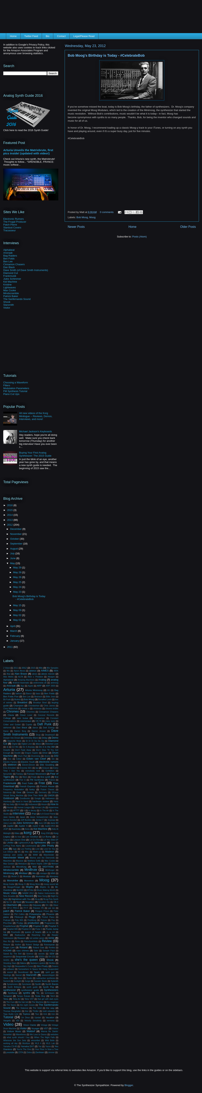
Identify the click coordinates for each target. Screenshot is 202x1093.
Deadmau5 (50, 735)
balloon (19, 693)
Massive (19, 861)
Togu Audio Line (10, 1014)
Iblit (7, 810)
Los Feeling (26, 849)
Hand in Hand (22, 801)
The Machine (37, 1002)
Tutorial (8, 1017)
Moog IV (22, 884)
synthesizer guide (30, 990)
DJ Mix (15, 747)
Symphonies (12, 984)
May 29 (17, 567)
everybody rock (32, 771)
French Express (27, 786)
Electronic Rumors (13, 218)
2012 (10, 524)
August (14, 548)
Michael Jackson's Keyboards (35, 431)
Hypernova (53, 807)
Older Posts (188, 226)
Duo (9, 759)
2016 (10, 505)
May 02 (17, 615)
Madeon (49, 851)
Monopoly (54, 876)
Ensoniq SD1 (26, 768)
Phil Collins (19, 914)
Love (37, 849)
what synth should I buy (18, 1037)
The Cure (10, 1002)
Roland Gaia (38, 948)
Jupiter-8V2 (50, 826)
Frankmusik (9, 275)
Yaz (40, 1046)
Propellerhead (9, 926)
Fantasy (19, 774)
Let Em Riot (34, 840)
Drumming (35, 756)
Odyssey (37, 905)
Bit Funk (7, 699)
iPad (34, 813)
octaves (25, 905)
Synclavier (26, 984)
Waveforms (21, 1034)
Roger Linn (9, 947)
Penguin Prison (42, 911)
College (7, 718)
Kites (17, 833)
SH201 (6, 960)
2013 (10, 519)
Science (29, 954)
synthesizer (9, 990)
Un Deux (25, 1017)
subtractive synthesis (45, 978)
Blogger (128, 1085)
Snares (55, 966)
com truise (22, 718)
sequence (7, 957)
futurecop (7, 792)
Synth (38, 984)
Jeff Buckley (26, 820)
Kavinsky (16, 829)
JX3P (5, 829)
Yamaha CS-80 (10, 1046)
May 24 (17, 587)
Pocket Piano (48, 917)
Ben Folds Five (10, 696)
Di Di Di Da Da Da (35, 741)
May (13, 563)
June (13, 558)
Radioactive (20, 935)
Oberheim (11, 905)
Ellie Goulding (47, 764)
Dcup (38, 735)
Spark (37, 972)
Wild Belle (50, 1040)
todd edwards (49, 1011)
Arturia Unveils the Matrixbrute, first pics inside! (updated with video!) (28, 151)
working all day (10, 1043)
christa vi (25, 709)
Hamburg (7, 801)
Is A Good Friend (47, 814)
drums (47, 756)
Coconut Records (46, 715)
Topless (26, 1014)
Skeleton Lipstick (37, 963)
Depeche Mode (15, 741)
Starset (18, 975)
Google (37, 798)
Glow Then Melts (35, 795)
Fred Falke (27, 783)
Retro (17, 941)
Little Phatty (47, 845)
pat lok (51, 908)
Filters (6, 385)
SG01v (42, 957)
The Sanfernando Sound (17, 299)
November (16, 534)
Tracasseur (9, 230)
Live (5, 848)
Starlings (7, 975)
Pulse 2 (38, 929)
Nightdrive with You (21, 899)
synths (26, 992)
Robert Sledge (32, 945)
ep (37, 768)
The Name (11, 1005)
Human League (24, 807)
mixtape (43, 873)
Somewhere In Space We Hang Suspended (38, 969)
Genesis (30, 792)
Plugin (32, 916)
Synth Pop (48, 987)
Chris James (49, 706)
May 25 (17, 582)
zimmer (51, 1052)
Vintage (44, 1025)
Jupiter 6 (23, 826)
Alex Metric (8, 677)
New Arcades (9, 896)
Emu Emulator (9, 768)
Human (10, 807)
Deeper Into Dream (11, 738)
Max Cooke (9, 290)
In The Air (44, 810)
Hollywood (33, 804)
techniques (49, 993)
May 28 (17, 572)
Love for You (49, 849)
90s (8, 671)
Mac (27, 852)
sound (10, 972)
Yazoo (48, 1046)
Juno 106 (42, 823)
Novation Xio (44, 902)
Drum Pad (22, 756)
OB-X (55, 902)
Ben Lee (8, 261)
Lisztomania (30, 846)
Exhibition (50, 771)
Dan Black (9, 267)
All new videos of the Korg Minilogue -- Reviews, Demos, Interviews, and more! (35, 416)
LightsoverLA (24, 843)
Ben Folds (9, 258)
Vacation (50, 1017)
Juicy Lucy (8, 823)
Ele (53, 759)
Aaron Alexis (19, 671)
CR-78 (38, 721)
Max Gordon (8, 864)
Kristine (7, 284)
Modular (27, 876)
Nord (18, 902)
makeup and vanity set (15, 855)
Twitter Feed (31, 36)
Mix (34, 873)
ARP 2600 (50, 686)
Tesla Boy (40, 996)
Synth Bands (51, 984)
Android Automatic (21, 683)
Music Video (10, 893)
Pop (53, 920)
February (15, 635)
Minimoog (8, 873)
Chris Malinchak (10, 709)
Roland (23, 947)
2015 (10, 510)
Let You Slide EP (50, 840)
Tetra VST (29, 999)
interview (19, 813)
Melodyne (22, 864)
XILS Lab (50, 1043)
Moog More (35, 884)
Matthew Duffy (34, 861)
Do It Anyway (29, 747)
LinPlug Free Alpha (12, 846)
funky (32, 789)
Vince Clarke (29, 1025)
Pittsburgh (18, 917)
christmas (37, 709)
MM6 (53, 873)
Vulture (55, 1028)
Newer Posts (76, 226)
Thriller (36, 1011)
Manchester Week (13, 857)
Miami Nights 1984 (39, 864)
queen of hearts (33, 932)
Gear (18, 792)
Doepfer (6, 750)
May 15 (17, 605)
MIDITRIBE (48, 866)
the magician (52, 1002)
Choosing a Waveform (15, 382)
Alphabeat (9, 249)
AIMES (45, 670)
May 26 (17, 577)
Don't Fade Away (23, 750)
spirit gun (49, 972)
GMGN (51, 795)
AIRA (56, 671)
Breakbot (22, 702)
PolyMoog (31, 920)
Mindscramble (11, 293)
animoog (54, 683)
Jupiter (10, 826)
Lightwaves (9, 287)
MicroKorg (21, 866)
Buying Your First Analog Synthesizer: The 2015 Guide (35, 454)
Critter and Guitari (12, 725)
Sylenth (54, 981)
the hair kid (23, 1002)
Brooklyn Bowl (40, 703)
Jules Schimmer (12, 278)
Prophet (24, 926)
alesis (34, 674)
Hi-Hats (21, 804)
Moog (92, 217)
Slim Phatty (42, 966)
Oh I (47, 905)
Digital (15, 744)
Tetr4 (52, 996)
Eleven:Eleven (28, 765)
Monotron (29, 880)
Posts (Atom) (139, 236)
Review (47, 941)
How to (54, 804)
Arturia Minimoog (34, 690)
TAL (38, 993)
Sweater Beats (40, 981)
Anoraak (8, 252)
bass (38, 693)
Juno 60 (54, 823)
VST (46, 1028)
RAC (5, 935)
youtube (10, 1052)
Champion (18, 705)
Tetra (5, 999)
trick (45, 1014)
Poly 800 (19, 920)
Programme (49, 923)
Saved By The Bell (12, 954)
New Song (42, 896)
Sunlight (17, 981)
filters (25, 777)
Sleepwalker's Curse (24, 966)
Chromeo (13, 711)
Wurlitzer (26, 1043)
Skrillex (52, 963)
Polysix (44, 920)
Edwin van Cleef (36, 758)
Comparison (39, 718)
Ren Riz (7, 941)
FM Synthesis (37, 779)
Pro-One (7, 923)
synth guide (32, 987)
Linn (53, 843)
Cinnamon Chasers (14, 264)
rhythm (18, 945)
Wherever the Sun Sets (14, 1040)
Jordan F (40, 820)
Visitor (6, 307)
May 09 (17, 610)
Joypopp (51, 820)
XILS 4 (38, 1043)
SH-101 (51, 957)
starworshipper (48, 975)
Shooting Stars (9, 963)
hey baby (10, 804)
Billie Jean (50, 697)
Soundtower (23, 972)
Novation (29, 902)
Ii (24, 810)
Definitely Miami (31, 738)
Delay (45, 737)
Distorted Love (51, 744)
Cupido (29, 725)
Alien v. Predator (35, 677)
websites (54, 1034)
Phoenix (50, 914)
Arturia (9, 689)
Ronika (52, 948)
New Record (26, 895)
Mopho (29, 886)
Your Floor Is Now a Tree (46, 1049)
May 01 (17, 619)
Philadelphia (35, 914)
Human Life (40, 807)
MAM (35, 855)
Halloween (50, 798)
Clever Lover (26, 715)
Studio (29, 978)
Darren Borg (20, 731)
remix (51, 937)
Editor (19, 759)
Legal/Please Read (83, 36)
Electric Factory (10, 762)
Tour (37, 1014)
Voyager (35, 1028)
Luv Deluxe (8, 852)
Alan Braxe (21, 673)
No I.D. (9, 902)
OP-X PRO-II (13, 908)
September (16, 543)
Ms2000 (19, 890)
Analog (42, 679)
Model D (15, 876)
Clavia (11, 715)
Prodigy (20, 923)
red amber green (36, 938)
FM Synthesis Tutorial (15, 391)
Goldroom (8, 798)
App (22, 686)
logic (15, 849)
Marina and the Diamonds (42, 858)
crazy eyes (50, 721)
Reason (21, 938)
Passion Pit (38, 908)
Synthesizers (51, 990)
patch (6, 911)
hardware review (40, 801)
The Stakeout (22, 1008)
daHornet (7, 728)
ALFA (20, 677)
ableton (32, 670)
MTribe (30, 890)
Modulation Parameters (16, 388)
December (16, 529)
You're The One (24, 1049)
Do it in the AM (47, 746)
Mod (5, 876)
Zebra (29, 1052)
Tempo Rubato (23, 996)
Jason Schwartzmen (39, 817)
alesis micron (48, 673)
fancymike (7, 774)
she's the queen (26, 959)
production (33, 922)
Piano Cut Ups (11, 394)
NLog (37, 899)
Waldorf (31, 1031)
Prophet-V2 (27, 929)
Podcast (7, 920)
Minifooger (50, 870)
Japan (22, 817)
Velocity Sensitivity (33, 1021)
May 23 (17, 591)
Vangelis (7, 1021)
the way (50, 1008)
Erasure (45, 768)
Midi (35, 866)
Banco (29, 693)
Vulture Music (14, 1031)
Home (13, 36)
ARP (39, 685)
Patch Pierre (10, 224)
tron (53, 1014)
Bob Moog (82, 217)
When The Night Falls (44, 1037)
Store (20, 978)
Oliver (55, 905)
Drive (45, 752)
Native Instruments (46, 893)
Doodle (17, 753)
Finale (34, 777)
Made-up (37, 852)
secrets (41, 954)
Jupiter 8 (36, 826)
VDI (17, 1021)
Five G (22, 780)
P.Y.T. (26, 908)
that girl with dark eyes (48, 999)
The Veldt (37, 1008)
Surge (27, 981)
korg (27, 832)
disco (38, 743)
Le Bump (47, 836)
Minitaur (23, 873)
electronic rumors (48, 761)
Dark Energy (49, 728)
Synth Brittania (14, 987)
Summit (6, 981)
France (52, 780)
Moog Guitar (8, 884)
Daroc (6, 731)
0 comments (107, 212)
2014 (10, 514)
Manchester (49, 855)
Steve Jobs (8, 978)
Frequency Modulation (13, 789)
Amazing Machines (26, 680)
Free (42, 783)
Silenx (23, 963)
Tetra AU (17, 999)
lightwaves (40, 842)
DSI (56, 755)
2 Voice (6, 668)
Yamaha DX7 (27, 1046)
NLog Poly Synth (50, 899)
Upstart (37, 1017)
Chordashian (33, 706)
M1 (19, 852)
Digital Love (26, 744)
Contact (61, 36)
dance (35, 728)
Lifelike (10, 842)
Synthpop (12, 993)
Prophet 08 (38, 926)
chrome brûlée (51, 709)
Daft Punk (44, 724)
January (15, 640)
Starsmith (8, 304)
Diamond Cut (10, 273)
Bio (47, 36)
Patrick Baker (10, 296)
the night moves (27, 1005)
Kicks (27, 829)
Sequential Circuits (25, 956)
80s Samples (52, 668)
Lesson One (19, 839)
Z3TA (20, 1052)
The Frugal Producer (14, 221)
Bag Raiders (10, 255)
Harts (55, 801)
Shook (6, 301)
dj (7, 747)
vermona (50, 1021)
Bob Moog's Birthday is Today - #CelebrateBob (106, 55)
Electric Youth (28, 762)
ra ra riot (50, 932)
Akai (8, 674)
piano (6, 917)
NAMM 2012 (28, 893)
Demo (55, 737)
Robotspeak (49, 945)
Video (8, 1024)
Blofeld (17, 699)
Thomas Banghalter (12, 1011)
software (10, 969)
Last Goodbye (31, 837)
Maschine (7, 861)
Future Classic (47, 789)
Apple (30, 686)
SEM (51, 953)
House (44, 804)
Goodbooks (25, 798)
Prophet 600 (12, 929)
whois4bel (35, 1040)
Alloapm (51, 677)
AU (48, 690)
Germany (43, 792)
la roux (18, 837)
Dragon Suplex (31, 753)
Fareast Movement (36, 773)
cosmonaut (25, 721)
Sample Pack (49, 951)
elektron (12, 764)
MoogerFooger (13, 887)
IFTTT (16, 810)
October (15, 538)
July (12, 553)
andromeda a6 (40, 683)
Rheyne (6, 945)
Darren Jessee (39, 731)
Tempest (7, 996)
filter (17, 777)
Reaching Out (38, 935)
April (13, 626)
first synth (45, 777)
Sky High (7, 966)
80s (41, 667)
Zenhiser (39, 1052)
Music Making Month (46, 890)
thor (26, 1011)
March (14, 630)
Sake (36, 951)
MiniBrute (30, 869)
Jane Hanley (9, 817)
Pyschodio (15, 932)
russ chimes (22, 950)
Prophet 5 (53, 926)
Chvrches (30, 712)
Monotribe (12, 880)
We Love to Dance (38, 1034)
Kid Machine (10, 281)
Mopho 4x (45, 887)
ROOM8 (7, 950)
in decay (32, 810)
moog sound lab (51, 884)
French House (47, 786)
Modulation (41, 876)
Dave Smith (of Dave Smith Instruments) (25, 270)
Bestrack (38, 697)
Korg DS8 (45, 833)
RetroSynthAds (31, 941)
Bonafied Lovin (45, 699)
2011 (10, 646)
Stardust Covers (12, 227)
